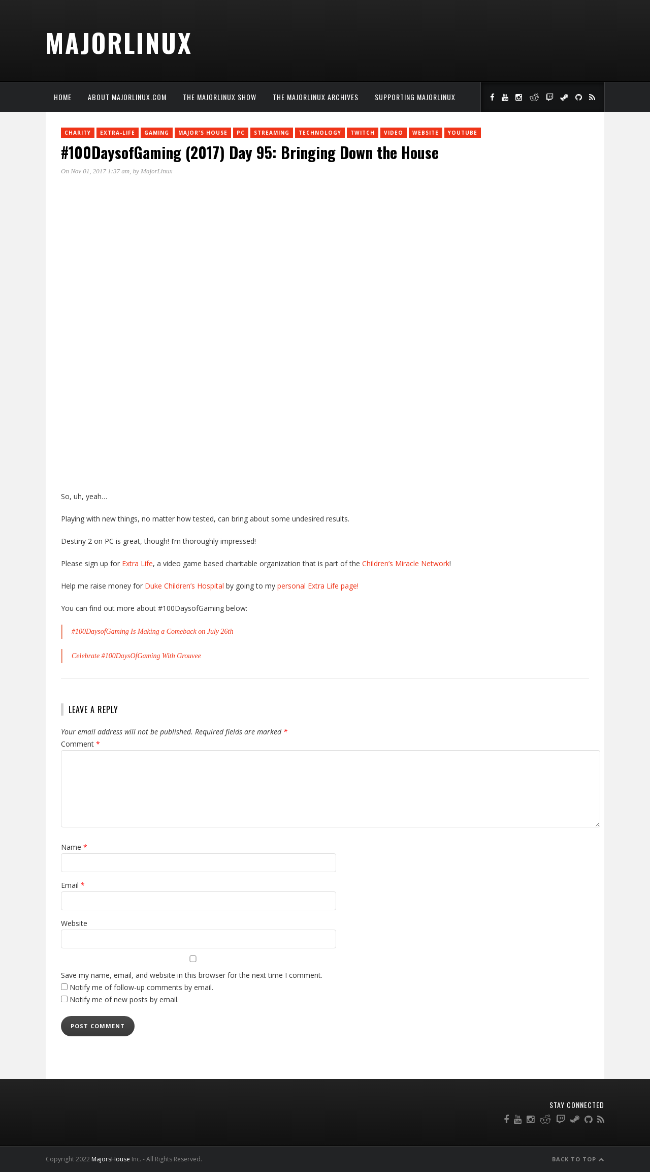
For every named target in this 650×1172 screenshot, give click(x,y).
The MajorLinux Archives (316, 96)
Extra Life (137, 563)
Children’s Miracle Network (405, 563)
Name (74, 847)
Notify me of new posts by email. (124, 999)
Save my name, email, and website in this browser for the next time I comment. (191, 975)
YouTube (462, 132)
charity (77, 132)
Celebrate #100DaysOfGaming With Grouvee (136, 656)
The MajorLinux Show (219, 96)
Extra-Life (117, 132)
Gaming (156, 132)
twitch (362, 132)
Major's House (203, 132)
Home (63, 96)
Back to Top (578, 1159)
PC (241, 132)
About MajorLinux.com (127, 96)
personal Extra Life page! (318, 586)
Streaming (271, 132)
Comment (80, 744)
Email (73, 885)
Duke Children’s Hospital (184, 586)
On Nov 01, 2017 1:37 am (95, 171)
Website (425, 132)
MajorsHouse (110, 1159)
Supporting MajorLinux (415, 96)
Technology (320, 132)
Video (393, 132)
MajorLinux (119, 42)
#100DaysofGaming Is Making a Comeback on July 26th (152, 631)
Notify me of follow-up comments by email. (141, 987)
